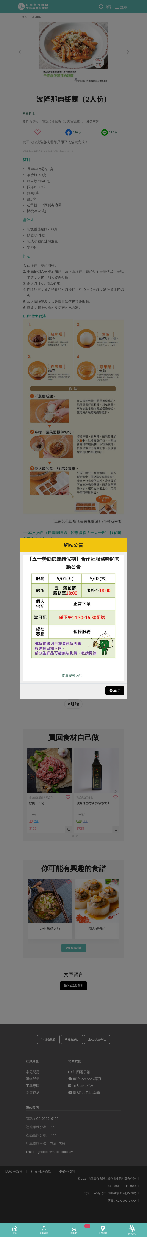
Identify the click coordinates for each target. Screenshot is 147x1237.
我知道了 (114, 690)
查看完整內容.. (73, 675)
